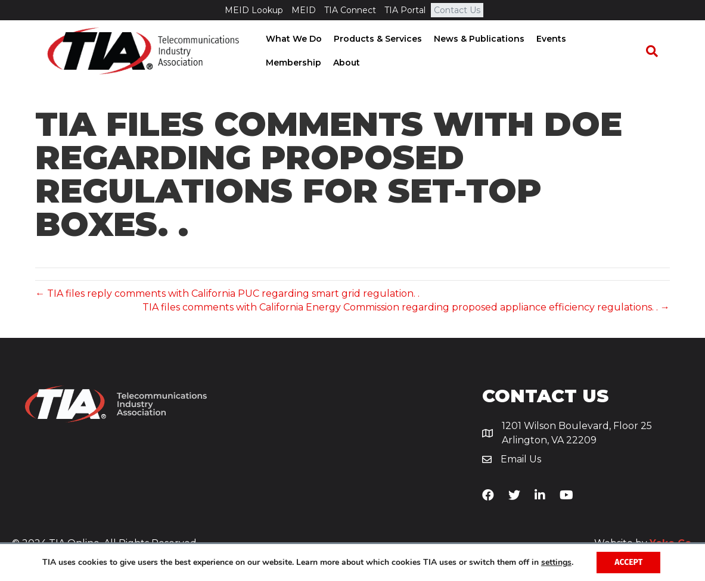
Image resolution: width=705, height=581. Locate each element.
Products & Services (374, 39)
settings (556, 562)
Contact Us (457, 10)
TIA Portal (405, 10)
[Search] (658, 52)
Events (547, 39)
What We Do (290, 39)
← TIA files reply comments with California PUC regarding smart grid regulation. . (227, 293)
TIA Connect (350, 10)
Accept (628, 562)
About (275, 63)
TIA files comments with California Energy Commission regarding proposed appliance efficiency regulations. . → (406, 307)
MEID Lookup (254, 10)
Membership (601, 39)
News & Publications (475, 39)
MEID (303, 10)
